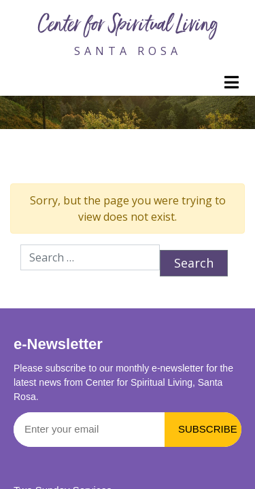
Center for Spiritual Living (127, 26)
